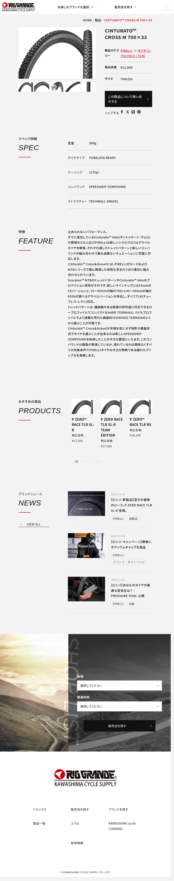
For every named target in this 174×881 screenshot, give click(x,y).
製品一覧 (39, 823)
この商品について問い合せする (128, 99)
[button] (73, 461)
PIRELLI (127, 50)
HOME (87, 20)
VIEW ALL (34, 524)
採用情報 (77, 843)
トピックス (40, 809)
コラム (75, 823)
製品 (98, 20)
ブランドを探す (118, 809)
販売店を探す (125, 7)
